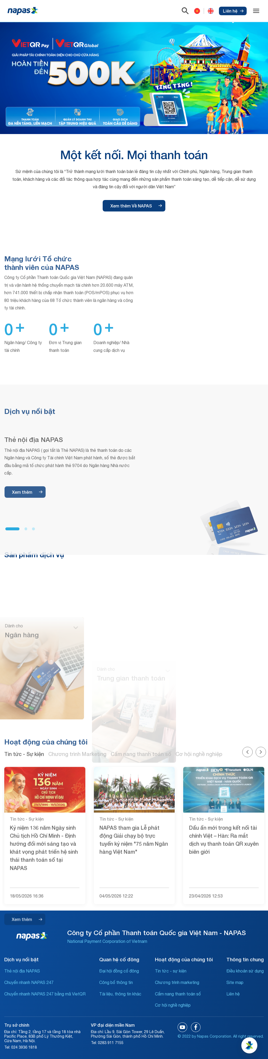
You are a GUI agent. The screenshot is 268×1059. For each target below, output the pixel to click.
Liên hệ (233, 10)
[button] (12, 620)
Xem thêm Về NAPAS (136, 205)
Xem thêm (27, 583)
